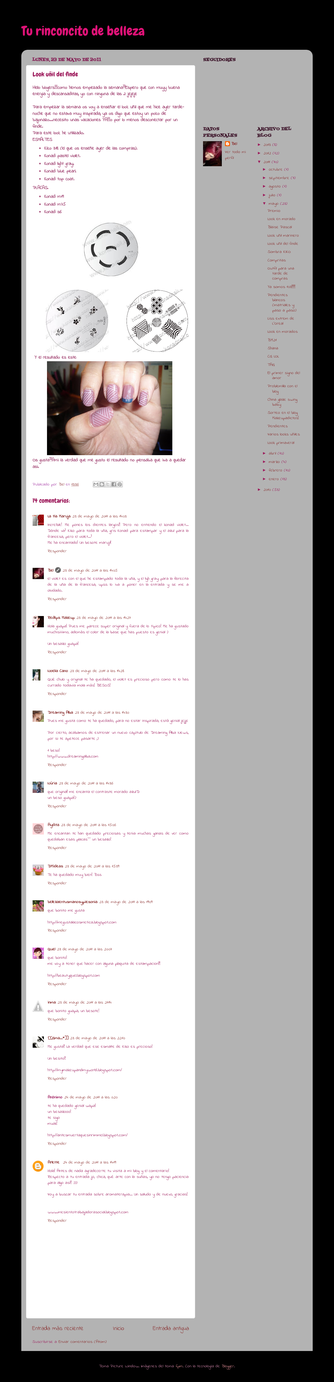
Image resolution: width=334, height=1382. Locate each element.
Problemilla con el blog (282, 388)
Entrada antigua (171, 1328)
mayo (274, 204)
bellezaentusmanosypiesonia (72, 902)
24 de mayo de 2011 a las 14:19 (89, 1162)
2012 (268, 153)
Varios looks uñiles (284, 434)
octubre (276, 170)
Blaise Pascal (280, 227)
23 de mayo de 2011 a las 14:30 (102, 713)
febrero (276, 470)
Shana (273, 348)
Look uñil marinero (283, 236)
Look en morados (283, 332)
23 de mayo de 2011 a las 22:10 (97, 1038)
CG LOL (273, 356)
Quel (51, 949)
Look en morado (281, 219)
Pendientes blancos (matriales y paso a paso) (282, 303)
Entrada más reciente (58, 1328)
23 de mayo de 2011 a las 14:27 (103, 618)
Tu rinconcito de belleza (83, 31)
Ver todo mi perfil (235, 155)
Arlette (54, 1162)
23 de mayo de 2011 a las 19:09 (125, 902)
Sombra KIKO (279, 252)
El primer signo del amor (284, 375)
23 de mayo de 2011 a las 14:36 (86, 783)
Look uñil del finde (283, 244)
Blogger (228, 1366)
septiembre (280, 178)
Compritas (277, 260)
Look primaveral (281, 443)
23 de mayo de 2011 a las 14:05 (90, 571)
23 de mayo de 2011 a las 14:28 (97, 671)
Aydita (53, 825)
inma (52, 1002)
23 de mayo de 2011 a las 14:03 (99, 516)
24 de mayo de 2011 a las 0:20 (90, 1097)
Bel (50, 571)
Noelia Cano (58, 671)
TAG (271, 365)
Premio (274, 211)
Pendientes (278, 426)
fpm (179, 1366)
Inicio (118, 1328)
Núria (52, 783)
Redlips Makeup (61, 618)
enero (274, 479)
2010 (268, 490)
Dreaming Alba (60, 713)
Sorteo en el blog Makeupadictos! (283, 415)
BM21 (272, 340)
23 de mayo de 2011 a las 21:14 (85, 1002)
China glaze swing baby (282, 402)
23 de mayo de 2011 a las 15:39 (92, 866)
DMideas (55, 866)
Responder (57, 551)
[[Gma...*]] (58, 1038)
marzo (275, 462)
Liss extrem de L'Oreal (281, 321)
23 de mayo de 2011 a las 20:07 (84, 949)
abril (273, 453)
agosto (275, 186)
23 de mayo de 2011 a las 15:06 (88, 825)
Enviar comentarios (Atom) (83, 1342)
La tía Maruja (59, 516)
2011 (268, 162)
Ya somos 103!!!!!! (281, 287)
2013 (268, 145)
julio (273, 195)
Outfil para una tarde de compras (281, 273)
